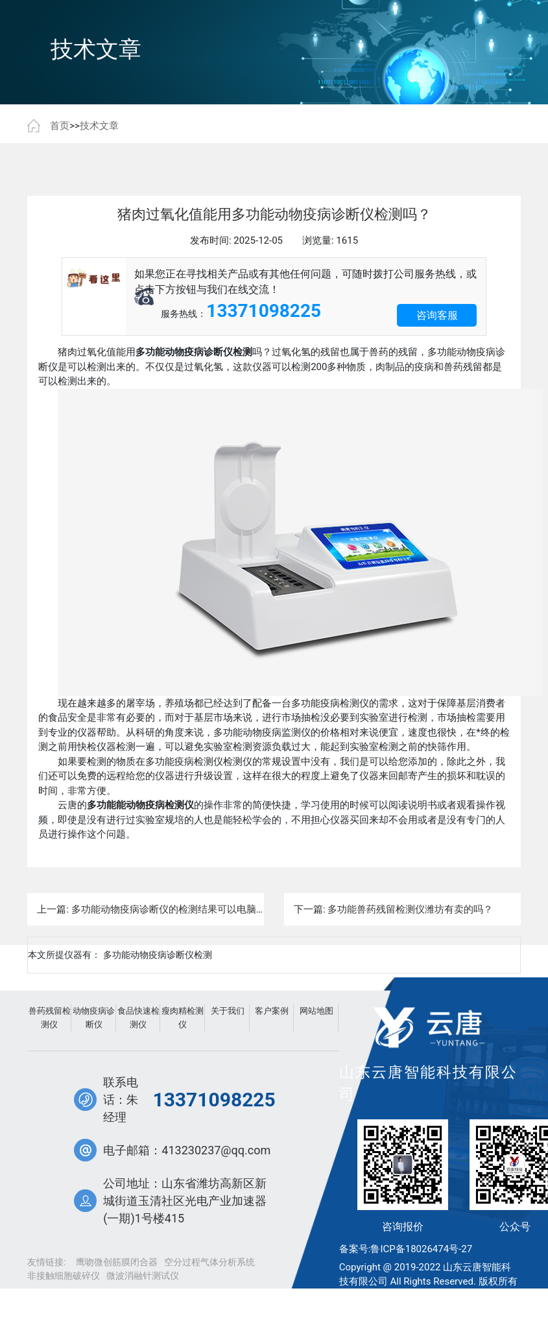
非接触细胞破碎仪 (63, 1275)
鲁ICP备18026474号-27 (421, 1249)
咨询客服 (437, 315)
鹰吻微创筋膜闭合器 (117, 1262)
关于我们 (227, 1011)
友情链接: (46, 1262)
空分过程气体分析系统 (209, 1262)
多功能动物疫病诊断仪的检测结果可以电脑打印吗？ (183, 909)
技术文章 (99, 126)
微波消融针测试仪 (142, 1275)
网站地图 (316, 1011)
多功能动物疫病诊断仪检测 (157, 955)
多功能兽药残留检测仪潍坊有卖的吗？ (410, 909)
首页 (59, 126)
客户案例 (272, 1011)
